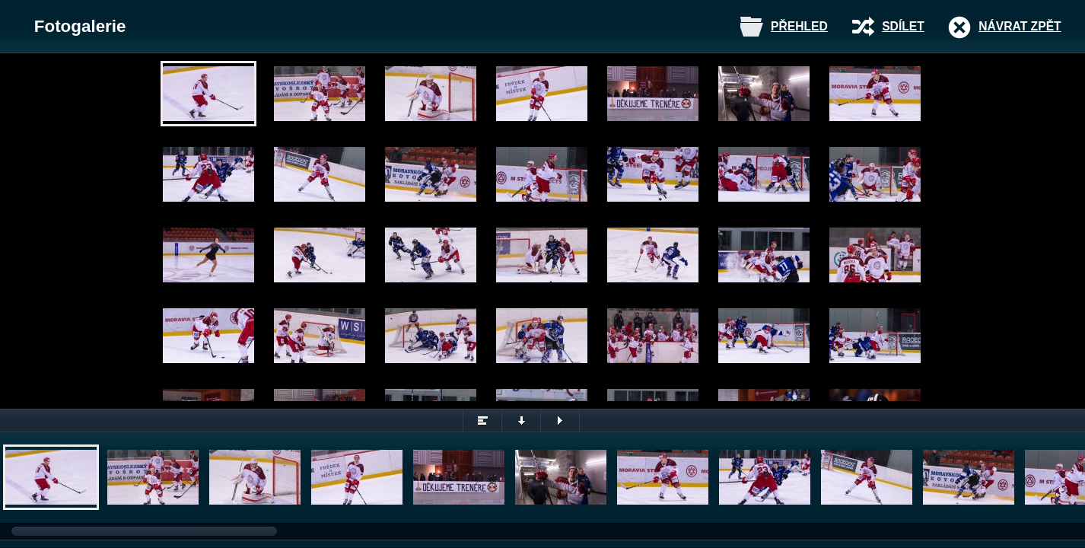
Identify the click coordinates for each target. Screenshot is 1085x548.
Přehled (799, 26)
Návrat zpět (1019, 26)
